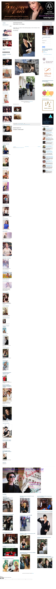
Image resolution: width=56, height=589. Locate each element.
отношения (23, 124)
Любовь (21, 124)
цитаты (27, 124)
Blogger (33, 573)
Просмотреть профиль (44, 52)
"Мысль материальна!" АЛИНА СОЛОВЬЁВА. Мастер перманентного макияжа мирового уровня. (49, 161)
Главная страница (27, 146)
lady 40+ (29, 124)
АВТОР (7, 20)
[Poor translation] (3, 578)
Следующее (14, 146)
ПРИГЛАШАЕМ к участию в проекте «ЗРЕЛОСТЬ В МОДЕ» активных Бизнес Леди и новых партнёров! (49, 157)
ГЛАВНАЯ (3, 20)
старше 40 (26, 124)
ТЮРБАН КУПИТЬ (21, 20)
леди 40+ (20, 124)
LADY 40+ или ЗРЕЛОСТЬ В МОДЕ (23, 469)
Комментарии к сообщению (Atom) (20, 147)
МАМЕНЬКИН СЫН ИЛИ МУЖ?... (17, 106)
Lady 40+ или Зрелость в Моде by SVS (48, 54)
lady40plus (44, 51)
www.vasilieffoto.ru (31, 101)
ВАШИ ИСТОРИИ (11, 20)
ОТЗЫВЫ (17, 20)
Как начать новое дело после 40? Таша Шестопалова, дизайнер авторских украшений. (49, 165)
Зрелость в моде (17, 124)
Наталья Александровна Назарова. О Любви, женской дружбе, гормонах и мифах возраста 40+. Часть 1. (49, 146)
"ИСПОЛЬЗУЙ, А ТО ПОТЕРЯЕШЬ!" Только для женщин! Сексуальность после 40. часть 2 (49, 128)
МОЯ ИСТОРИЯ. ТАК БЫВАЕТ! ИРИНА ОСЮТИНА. (49, 137)
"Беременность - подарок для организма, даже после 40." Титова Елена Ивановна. (49, 133)
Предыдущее (39, 146)
